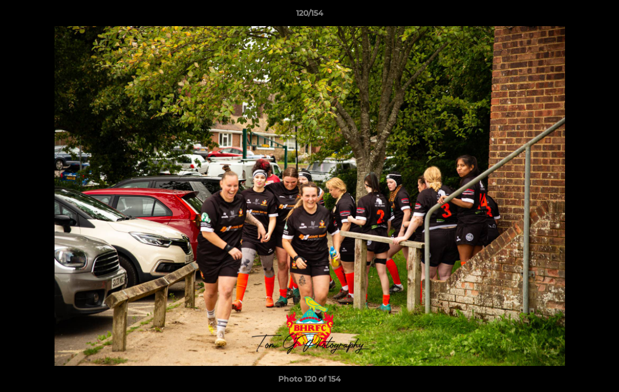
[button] (599, 16)
